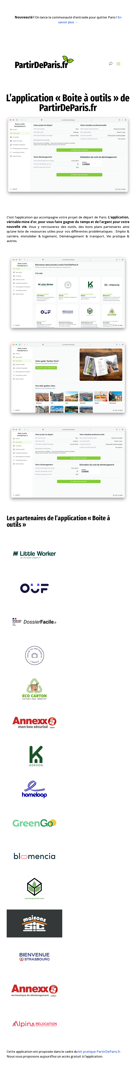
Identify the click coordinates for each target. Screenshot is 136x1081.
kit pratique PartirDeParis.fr (99, 1051)
